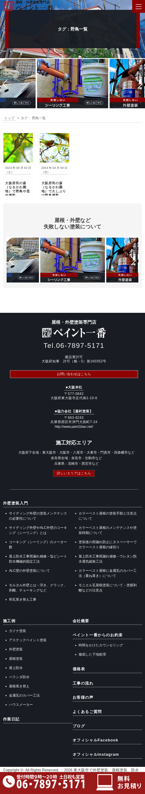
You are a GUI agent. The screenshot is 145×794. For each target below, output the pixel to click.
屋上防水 (16, 668)
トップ (9, 118)
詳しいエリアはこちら (74, 473)
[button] (5, 84)
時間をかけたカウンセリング (101, 645)
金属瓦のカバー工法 (24, 695)
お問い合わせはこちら (74, 374)
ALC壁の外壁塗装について (29, 570)
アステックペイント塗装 (28, 640)
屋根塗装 (16, 658)
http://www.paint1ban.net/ (74, 426)
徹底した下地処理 (92, 654)
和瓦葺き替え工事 (22, 599)
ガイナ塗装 (17, 631)
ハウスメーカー (21, 704)
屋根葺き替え (19, 686)
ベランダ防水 (19, 677)
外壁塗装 (16, 649)
